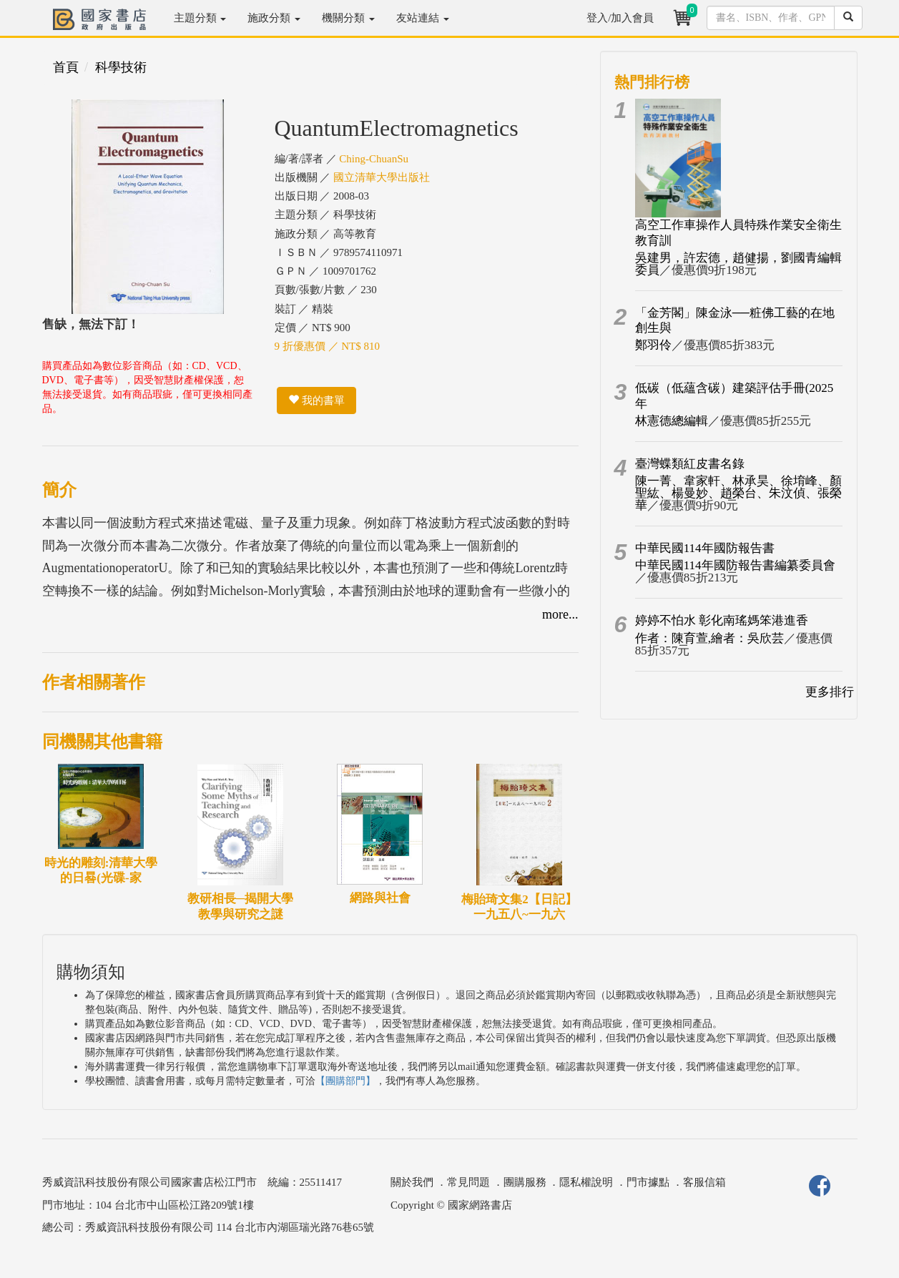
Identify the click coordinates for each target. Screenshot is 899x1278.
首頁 (66, 67)
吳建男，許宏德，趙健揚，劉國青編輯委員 (738, 264)
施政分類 (273, 18)
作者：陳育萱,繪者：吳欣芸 (709, 638)
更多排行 (829, 692)
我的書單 (316, 400)
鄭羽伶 (653, 345)
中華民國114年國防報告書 (705, 548)
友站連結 (422, 18)
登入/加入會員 (620, 18)
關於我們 (411, 1182)
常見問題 (468, 1182)
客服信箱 (704, 1182)
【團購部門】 (345, 1081)
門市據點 (648, 1182)
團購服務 (524, 1182)
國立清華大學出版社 (381, 177)
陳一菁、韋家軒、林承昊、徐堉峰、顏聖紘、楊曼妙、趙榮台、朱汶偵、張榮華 (738, 493)
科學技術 (121, 67)
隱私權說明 (586, 1182)
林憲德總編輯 (671, 421)
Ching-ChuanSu (373, 158)
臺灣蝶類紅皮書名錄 (690, 464)
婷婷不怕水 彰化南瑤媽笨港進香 (721, 620)
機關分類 (348, 18)
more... (560, 614)
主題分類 (200, 18)
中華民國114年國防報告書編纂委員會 (735, 565)
